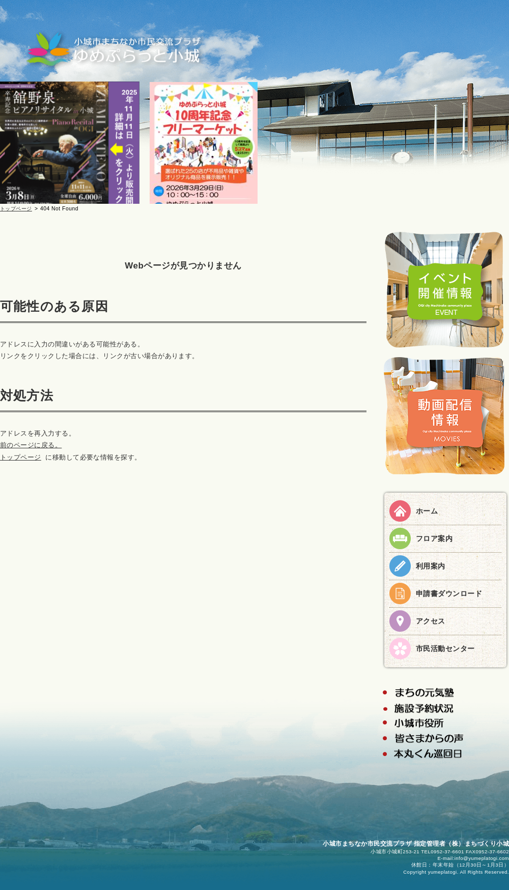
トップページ (16, 208)
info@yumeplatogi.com (482, 858)
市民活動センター (445, 648)
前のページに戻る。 (31, 445)
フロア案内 (434, 538)
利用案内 (430, 566)
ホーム (427, 511)
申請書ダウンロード (449, 593)
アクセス (430, 621)
